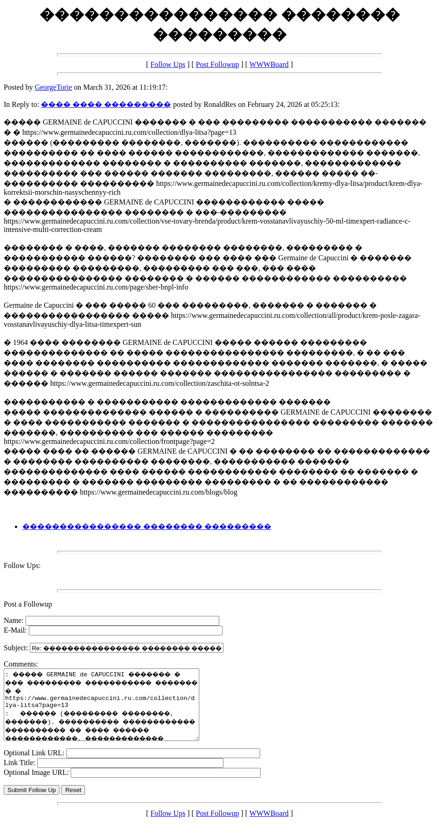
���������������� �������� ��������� (146, 526)
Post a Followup (28, 604)
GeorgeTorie (53, 87)
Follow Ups (168, 64)
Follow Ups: (22, 565)
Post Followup (217, 64)
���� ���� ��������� (106, 104)
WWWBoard (268, 64)
